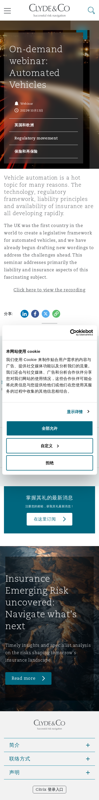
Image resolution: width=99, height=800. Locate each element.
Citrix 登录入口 (49, 789)
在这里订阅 (45, 519)
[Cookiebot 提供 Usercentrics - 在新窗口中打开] (70, 332)
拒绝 (50, 463)
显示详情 (75, 411)
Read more (24, 678)
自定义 (50, 445)
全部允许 (50, 428)
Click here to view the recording (49, 290)
